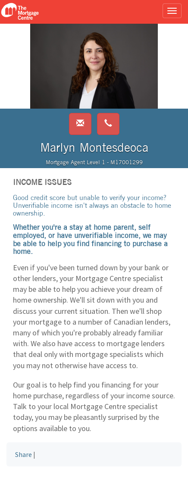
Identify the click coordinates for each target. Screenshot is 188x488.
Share (23, 454)
